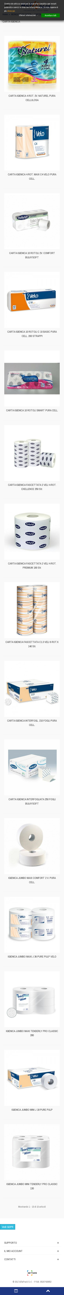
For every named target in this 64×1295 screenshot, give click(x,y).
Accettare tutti (50, 15)
